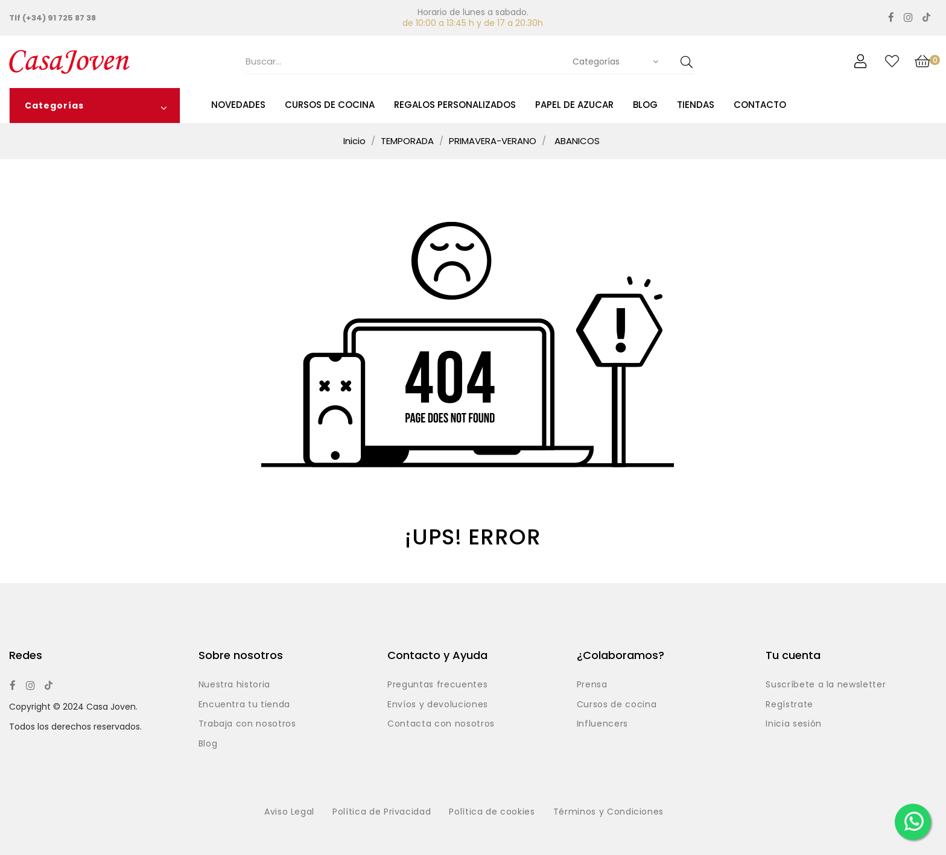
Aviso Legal (289, 812)
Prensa (592, 685)
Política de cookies (492, 812)
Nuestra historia (234, 685)
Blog (208, 744)
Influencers (602, 724)
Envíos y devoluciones (437, 704)
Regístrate (789, 704)
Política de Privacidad (381, 812)
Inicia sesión (793, 724)
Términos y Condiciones (608, 812)
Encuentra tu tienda (244, 704)
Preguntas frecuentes (437, 685)
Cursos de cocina (616, 704)
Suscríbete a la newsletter (826, 685)
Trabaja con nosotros (247, 724)
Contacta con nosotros (441, 724)
